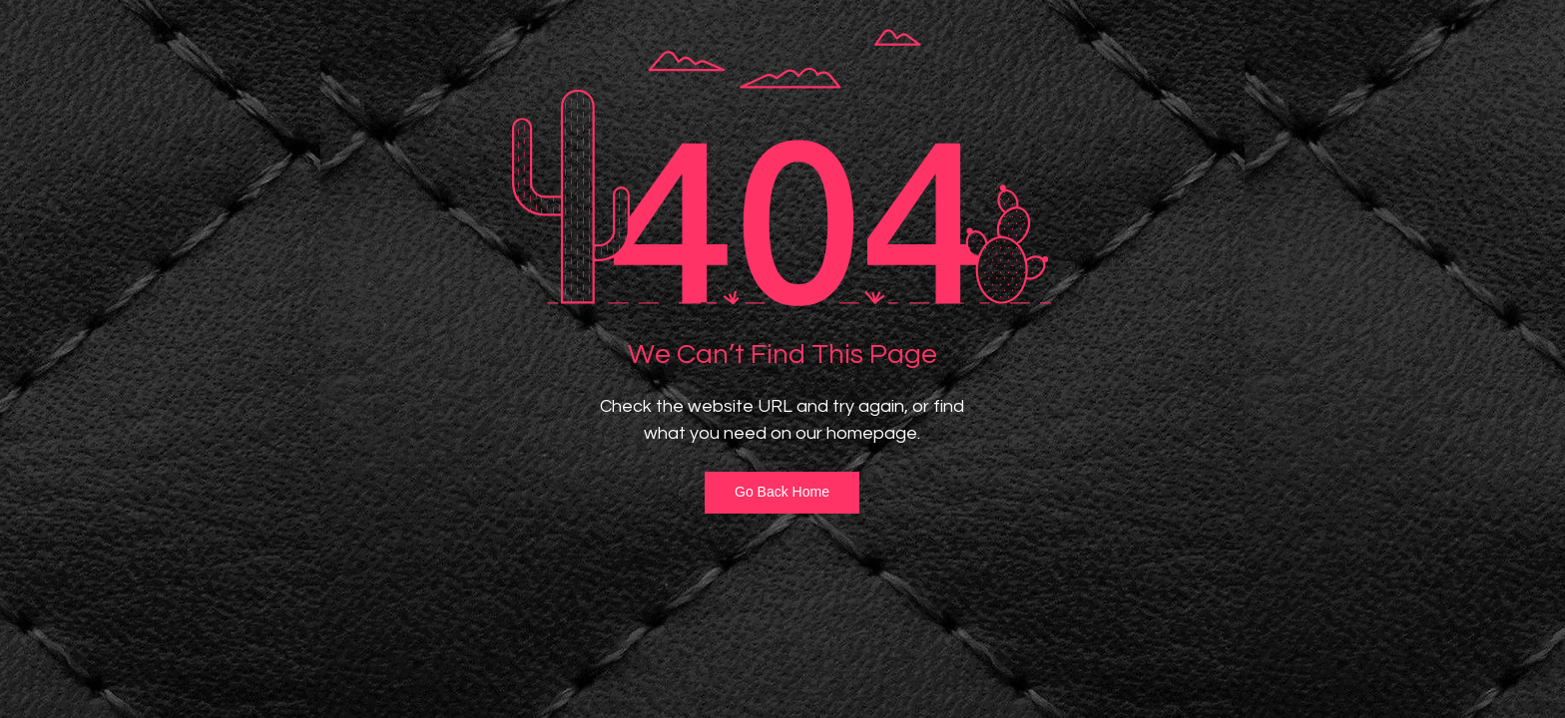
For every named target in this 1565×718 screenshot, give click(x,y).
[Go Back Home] (782, 493)
